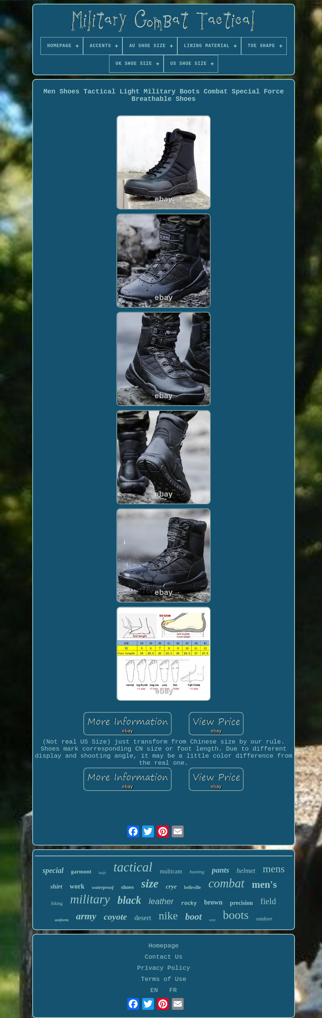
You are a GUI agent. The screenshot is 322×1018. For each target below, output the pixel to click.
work (77, 886)
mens (274, 868)
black (129, 900)
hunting (197, 871)
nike (168, 915)
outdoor (264, 919)
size (150, 883)
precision (241, 903)
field (268, 901)
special (53, 870)
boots (236, 915)
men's (264, 884)
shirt (56, 886)
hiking (57, 903)
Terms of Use (163, 979)
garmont (81, 871)
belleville (192, 887)
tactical (133, 867)
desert (142, 918)
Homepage (163, 945)
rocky (189, 903)
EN (154, 990)
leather (161, 901)
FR (173, 990)
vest (212, 919)
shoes (127, 887)
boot (193, 917)
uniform (61, 919)
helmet (246, 870)
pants (220, 870)
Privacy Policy (163, 968)
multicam (171, 871)
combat (226, 883)
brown (213, 902)
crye (171, 886)
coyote (115, 917)
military (90, 899)
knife (102, 873)
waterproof (103, 887)
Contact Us (164, 957)
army (86, 916)
